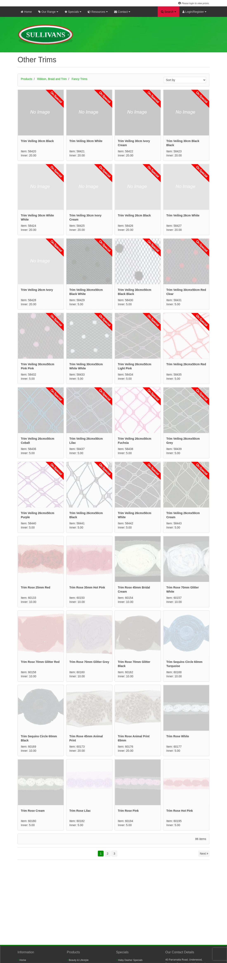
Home (26, 11)
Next (204, 853)
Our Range (48, 11)
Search (168, 11)
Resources (98, 11)
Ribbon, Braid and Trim (52, 79)
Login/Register (194, 11)
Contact (122, 11)
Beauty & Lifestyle (78, 960)
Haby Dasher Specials (130, 960)
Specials (73, 11)
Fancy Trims (79, 79)
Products (26, 79)
